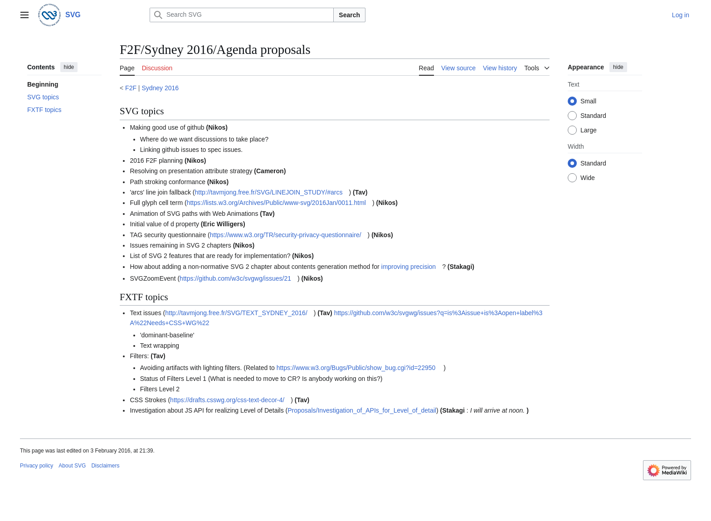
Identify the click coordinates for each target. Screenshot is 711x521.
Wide (587, 177)
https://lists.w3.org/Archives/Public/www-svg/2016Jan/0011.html (276, 202)
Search (349, 15)
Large (588, 130)
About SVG (72, 466)
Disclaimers (105, 466)
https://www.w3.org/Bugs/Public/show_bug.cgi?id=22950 (356, 367)
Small (588, 101)
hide (69, 67)
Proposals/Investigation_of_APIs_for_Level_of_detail (361, 410)
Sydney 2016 (160, 88)
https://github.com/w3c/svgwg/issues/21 (235, 278)
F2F (130, 88)
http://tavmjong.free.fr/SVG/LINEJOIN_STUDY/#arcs (268, 192)
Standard (593, 115)
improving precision (408, 266)
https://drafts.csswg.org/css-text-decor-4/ (227, 400)
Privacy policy (36, 466)
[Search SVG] (242, 15)
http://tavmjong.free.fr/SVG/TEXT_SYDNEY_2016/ (236, 312)
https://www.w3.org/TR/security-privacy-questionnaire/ (285, 235)
